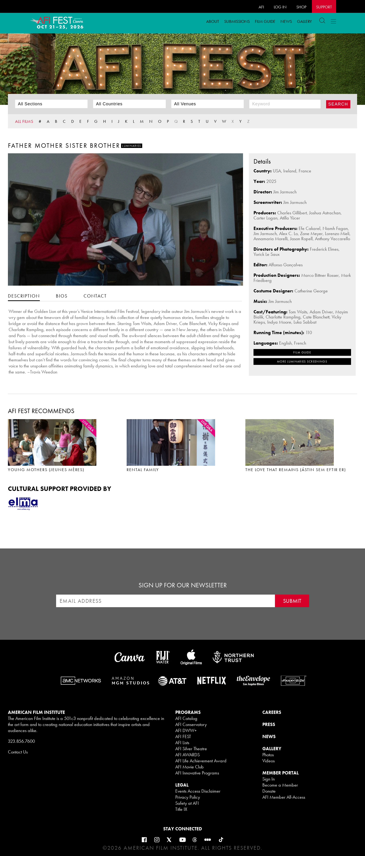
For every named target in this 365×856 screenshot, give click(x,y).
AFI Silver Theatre (191, 749)
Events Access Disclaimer (197, 791)
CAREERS (271, 712)
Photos (268, 755)
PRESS (268, 724)
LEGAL (182, 785)
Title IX (181, 809)
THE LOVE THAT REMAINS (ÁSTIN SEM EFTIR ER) (295, 469)
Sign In (268, 779)
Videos (268, 761)
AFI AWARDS (187, 755)
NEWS (269, 736)
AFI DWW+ (186, 730)
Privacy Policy (187, 797)
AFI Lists (182, 743)
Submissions (237, 21)
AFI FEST (183, 736)
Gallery (304, 21)
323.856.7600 (21, 741)
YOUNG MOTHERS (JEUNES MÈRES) (46, 469)
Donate (269, 791)
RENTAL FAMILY (143, 469)
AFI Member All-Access (283, 797)
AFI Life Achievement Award (200, 761)
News (286, 21)
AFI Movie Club (189, 767)
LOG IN (280, 7)
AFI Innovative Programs (197, 773)
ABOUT (212, 21)
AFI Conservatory (191, 724)
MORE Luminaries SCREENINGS (302, 361)
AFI (261, 7)
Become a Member (280, 785)
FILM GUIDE (265, 21)
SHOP (301, 7)
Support (324, 7)
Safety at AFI (187, 803)
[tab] (24, 296)
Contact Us (18, 752)
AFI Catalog (186, 718)
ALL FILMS (24, 121)
